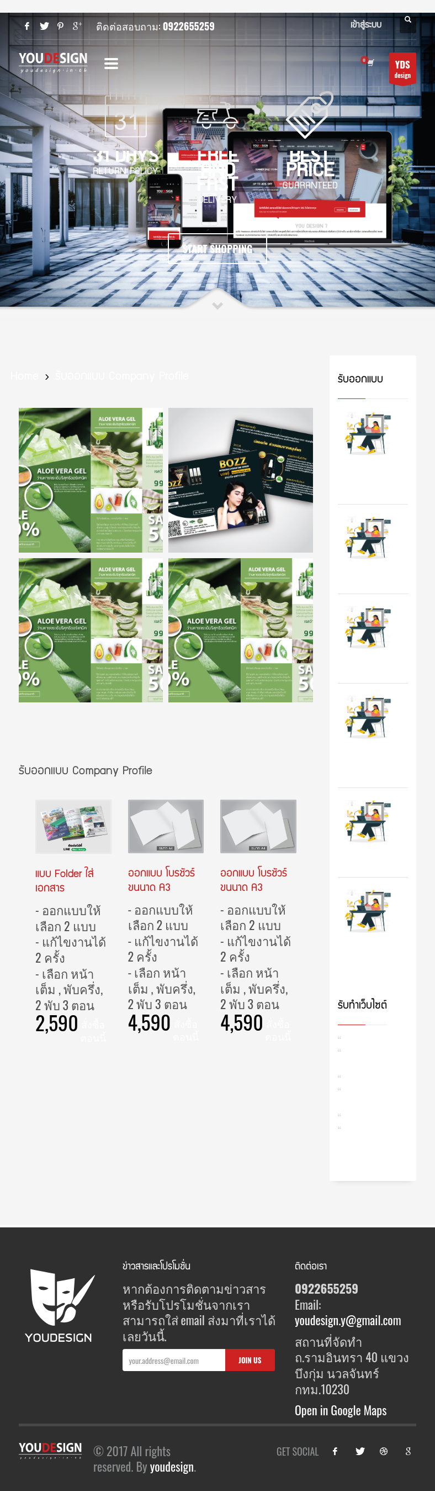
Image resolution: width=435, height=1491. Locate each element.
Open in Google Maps (340, 1410)
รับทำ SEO (363, 1118)
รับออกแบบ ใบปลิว (373, 861)
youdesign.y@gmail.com (348, 1320)
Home (24, 377)
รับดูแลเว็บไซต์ (375, 1079)
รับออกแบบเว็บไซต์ (373, 667)
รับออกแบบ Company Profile (122, 377)
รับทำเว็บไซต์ (371, 1040)
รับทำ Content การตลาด (370, 1137)
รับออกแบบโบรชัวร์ (373, 578)
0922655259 (189, 26)
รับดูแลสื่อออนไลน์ (364, 1098)
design (402, 70)
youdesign (172, 1466)
